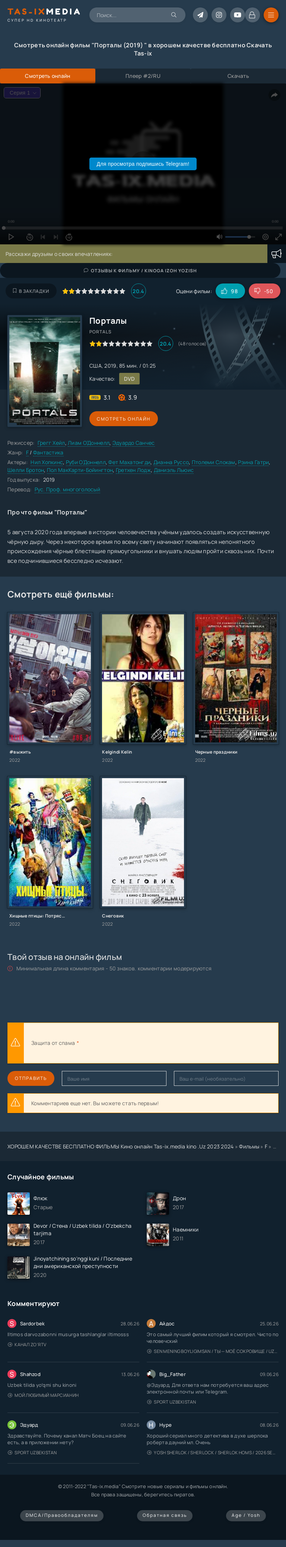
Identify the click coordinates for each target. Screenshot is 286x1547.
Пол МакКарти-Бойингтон (80, 469)
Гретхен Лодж (133, 469)
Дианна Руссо (171, 462)
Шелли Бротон (25, 469)
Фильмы (249, 1146)
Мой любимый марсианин (43, 1395)
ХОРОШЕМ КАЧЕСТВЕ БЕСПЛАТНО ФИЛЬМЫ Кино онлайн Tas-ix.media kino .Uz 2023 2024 (120, 1146)
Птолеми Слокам (213, 462)
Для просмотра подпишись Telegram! (143, 164)
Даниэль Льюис (174, 469)
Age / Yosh (246, 1515)
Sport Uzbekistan (171, 1402)
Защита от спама (53, 1042)
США (95, 365)
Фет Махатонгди (129, 462)
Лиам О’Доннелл (88, 442)
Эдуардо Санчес (133, 442)
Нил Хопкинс (47, 462)
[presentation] (162, 1043)
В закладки (31, 291)
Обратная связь (165, 1515)
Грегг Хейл (51, 442)
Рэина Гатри (253, 462)
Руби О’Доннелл (86, 462)
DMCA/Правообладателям (62, 1515)
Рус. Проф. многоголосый (67, 489)
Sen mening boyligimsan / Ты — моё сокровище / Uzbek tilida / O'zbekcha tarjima (213, 1351)
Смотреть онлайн (123, 419)
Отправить (31, 1078)
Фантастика (48, 452)
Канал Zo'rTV (27, 1344)
